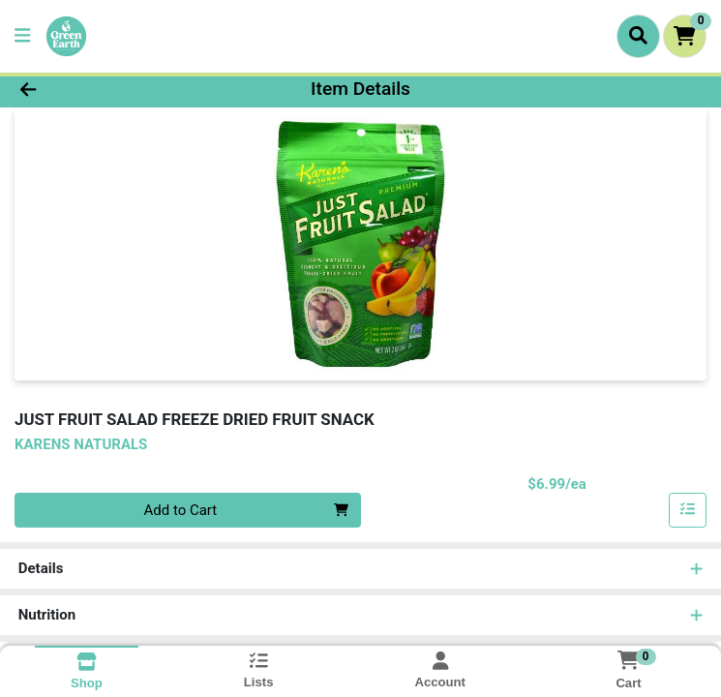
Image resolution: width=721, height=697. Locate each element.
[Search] (638, 35)
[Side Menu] (22, 36)
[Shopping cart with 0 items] (684, 36)
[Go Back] (101, 89)
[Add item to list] (688, 510)
